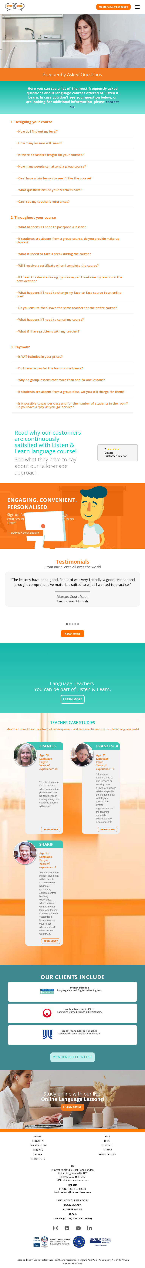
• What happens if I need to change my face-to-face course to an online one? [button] (68, 294)
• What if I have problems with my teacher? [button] (47, 331)
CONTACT (107, 1145)
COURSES (38, 1150)
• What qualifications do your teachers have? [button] (49, 190)
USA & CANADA (72, 1204)
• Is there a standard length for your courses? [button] (50, 155)
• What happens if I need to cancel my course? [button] (50, 319)
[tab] (72, 131)
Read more (72, 633)
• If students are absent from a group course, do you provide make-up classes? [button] (68, 240)
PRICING (37, 1154)
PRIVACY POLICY (107, 1154)
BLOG (107, 1141)
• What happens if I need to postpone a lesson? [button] (51, 227)
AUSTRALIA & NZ (72, 1209)
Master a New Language (113, 6)
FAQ (107, 1136)
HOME (37, 1136)
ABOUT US (37, 1141)
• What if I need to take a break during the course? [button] (53, 254)
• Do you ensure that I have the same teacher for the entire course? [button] (66, 308)
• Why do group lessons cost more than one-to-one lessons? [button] (60, 380)
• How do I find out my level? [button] (37, 131)
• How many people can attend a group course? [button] (51, 166)
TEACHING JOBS (37, 1145)
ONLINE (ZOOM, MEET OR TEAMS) (72, 1218)
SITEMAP (107, 1150)
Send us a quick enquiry (25, 533)
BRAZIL (73, 1214)
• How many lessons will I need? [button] (39, 143)
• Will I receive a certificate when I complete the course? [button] (57, 265)
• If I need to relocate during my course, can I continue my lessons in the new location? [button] (69, 279)
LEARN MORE (72, 699)
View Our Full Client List (72, 1057)
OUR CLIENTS (38, 1159)
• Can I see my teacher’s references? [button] (43, 202)
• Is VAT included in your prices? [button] (39, 357)
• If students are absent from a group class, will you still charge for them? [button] (70, 392)
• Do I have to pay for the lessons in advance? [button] (49, 368)
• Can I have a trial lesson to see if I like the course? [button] (53, 178)
